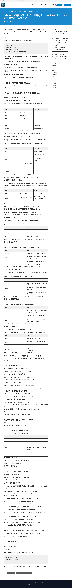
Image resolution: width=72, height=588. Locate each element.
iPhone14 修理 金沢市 (11, 572)
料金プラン (40, 4)
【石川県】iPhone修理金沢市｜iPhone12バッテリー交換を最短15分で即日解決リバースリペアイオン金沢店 (60, 38)
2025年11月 (54, 74)
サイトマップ (29, 582)
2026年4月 (54, 63)
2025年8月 (54, 81)
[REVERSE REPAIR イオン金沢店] (3, 5)
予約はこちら (58, 4)
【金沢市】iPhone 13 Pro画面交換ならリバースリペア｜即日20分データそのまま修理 (60, 33)
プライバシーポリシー (41, 582)
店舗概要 (35, 4)
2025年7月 (54, 83)
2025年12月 (54, 72)
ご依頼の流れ (46, 4)
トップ (31, 4)
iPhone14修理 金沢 (28, 572)
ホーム (5, 11)
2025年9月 (54, 79)
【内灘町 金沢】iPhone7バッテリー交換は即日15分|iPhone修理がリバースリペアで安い (60, 44)
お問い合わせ (67, 4)
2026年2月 (54, 68)
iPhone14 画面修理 (19, 572)
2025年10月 (54, 76)
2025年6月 (54, 85)
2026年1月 (54, 70)
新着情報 (52, 4)
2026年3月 (54, 65)
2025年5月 (54, 87)
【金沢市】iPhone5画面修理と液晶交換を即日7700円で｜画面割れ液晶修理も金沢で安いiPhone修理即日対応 (60, 56)
